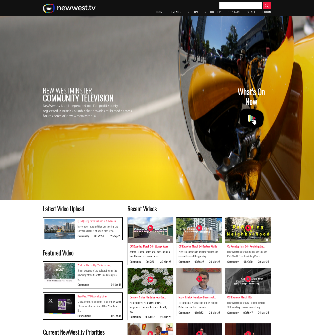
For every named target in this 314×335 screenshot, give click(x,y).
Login (267, 12)
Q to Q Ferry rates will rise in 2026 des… (97, 221)
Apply (267, 5)
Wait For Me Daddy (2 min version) (94, 265)
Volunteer (213, 12)
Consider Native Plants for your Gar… (148, 297)
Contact (234, 12)
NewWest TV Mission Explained (92, 296)
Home (160, 12)
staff (252, 12)
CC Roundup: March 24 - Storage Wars (149, 246)
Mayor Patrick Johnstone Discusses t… (197, 297)
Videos (193, 12)
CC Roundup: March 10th (239, 297)
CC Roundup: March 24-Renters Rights (197, 246)
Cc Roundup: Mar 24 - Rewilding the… (246, 246)
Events (176, 12)
